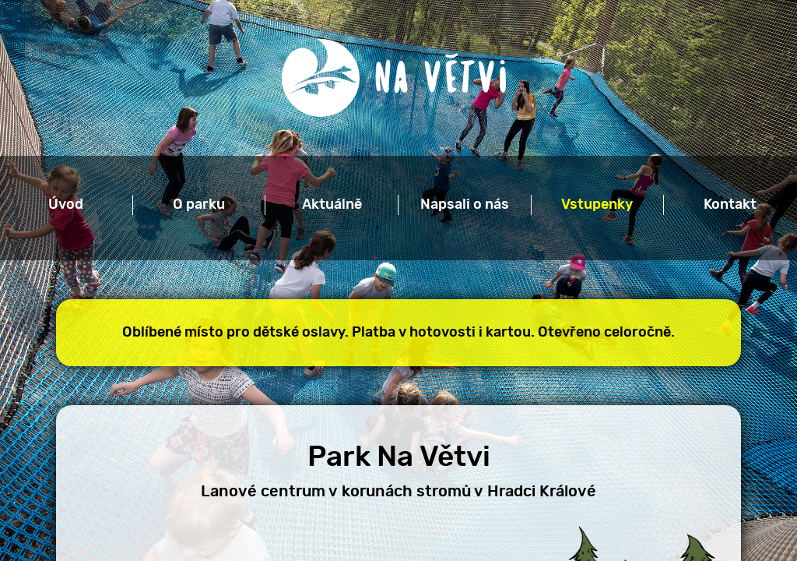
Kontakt (730, 205)
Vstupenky (597, 205)
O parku (199, 205)
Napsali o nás (464, 205)
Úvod (65, 205)
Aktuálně (332, 205)
